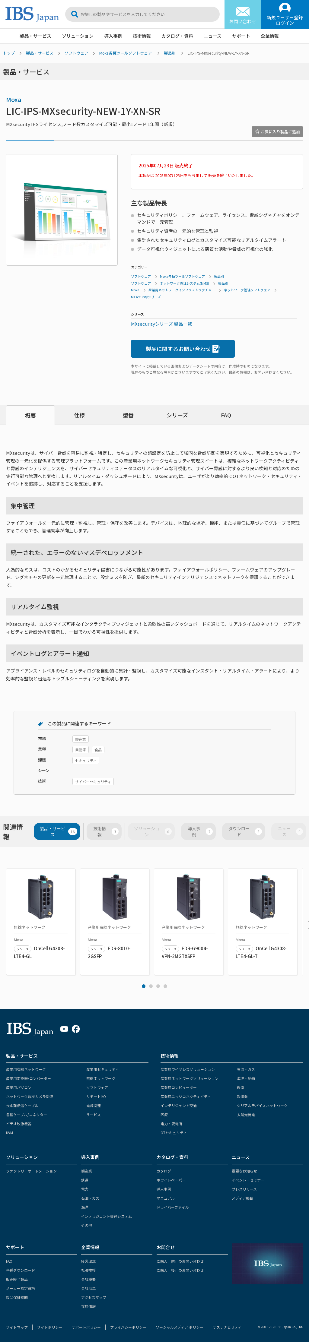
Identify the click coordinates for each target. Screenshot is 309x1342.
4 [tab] (165, 986)
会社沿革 (88, 1288)
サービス (93, 1114)
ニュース (212, 36)
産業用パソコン (18, 1087)
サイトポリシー (49, 1327)
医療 (164, 1114)
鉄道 (240, 1087)
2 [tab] (151, 986)
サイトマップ (17, 1327)
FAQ (226, 415)
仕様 (79, 415)
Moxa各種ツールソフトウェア (125, 53)
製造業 (242, 1096)
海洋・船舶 (246, 1078)
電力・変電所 (171, 1123)
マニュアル (166, 1198)
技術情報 (142, 36)
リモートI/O (96, 1096)
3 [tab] (158, 986)
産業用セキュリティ (102, 1069)
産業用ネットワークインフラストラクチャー (181, 289)
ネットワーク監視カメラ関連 (29, 1096)
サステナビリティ (227, 1327)
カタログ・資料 (177, 36)
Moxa (13, 99)
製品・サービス (35, 36)
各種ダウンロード (20, 1270)
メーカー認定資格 (20, 1288)
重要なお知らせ (244, 1170)
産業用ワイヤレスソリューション (188, 1069)
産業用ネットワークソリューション (189, 1078)
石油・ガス (246, 1069)
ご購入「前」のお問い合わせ (180, 1261)
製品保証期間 (17, 1297)
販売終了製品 (17, 1279)
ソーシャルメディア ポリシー (179, 1327)
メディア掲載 (242, 1198)
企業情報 (270, 36)
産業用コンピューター (179, 1087)
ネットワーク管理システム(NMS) (184, 283)
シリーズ (177, 415)
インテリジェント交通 (179, 1105)
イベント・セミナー (248, 1179)
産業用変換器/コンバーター (28, 1078)
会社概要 (88, 1279)
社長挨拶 (88, 1270)
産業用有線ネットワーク (26, 1069)
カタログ (164, 1170)
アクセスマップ (93, 1297)
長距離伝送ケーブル (22, 1105)
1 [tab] (143, 986)
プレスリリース (244, 1189)
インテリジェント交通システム (106, 1216)
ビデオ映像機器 (18, 1123)
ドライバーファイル (173, 1207)
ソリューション (78, 36)
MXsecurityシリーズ (146, 296)
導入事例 (113, 36)
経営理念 (88, 1261)
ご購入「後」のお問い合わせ (180, 1270)
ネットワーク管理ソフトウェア (247, 289)
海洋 (84, 1207)
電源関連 (93, 1105)
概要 (30, 415)
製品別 (170, 53)
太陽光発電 (246, 1114)
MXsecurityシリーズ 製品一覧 (161, 324)
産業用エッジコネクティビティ (186, 1096)
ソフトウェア (76, 53)
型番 (128, 415)
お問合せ (166, 1247)
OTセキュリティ (174, 1132)
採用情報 (88, 1306)
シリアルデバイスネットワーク (262, 1105)
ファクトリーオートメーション (31, 1170)
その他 (86, 1225)
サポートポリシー (86, 1327)
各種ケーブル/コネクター (26, 1114)
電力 (84, 1189)
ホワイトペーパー (171, 1179)
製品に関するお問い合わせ (183, 349)
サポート (241, 36)
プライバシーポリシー (128, 1327)
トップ (9, 53)
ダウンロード (245, 831)
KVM (9, 1132)
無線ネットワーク (100, 1078)
